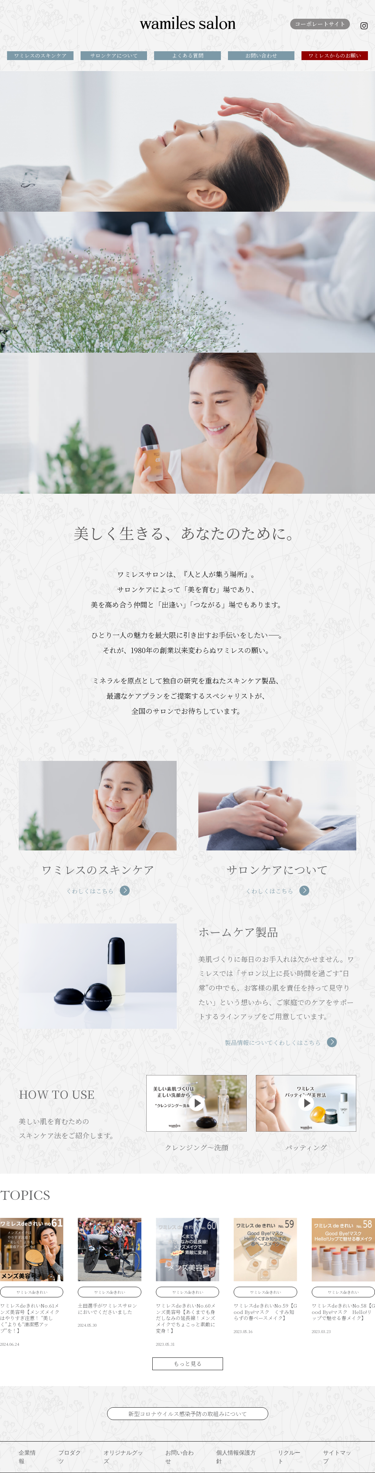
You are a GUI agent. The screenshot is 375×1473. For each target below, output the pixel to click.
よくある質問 (188, 55)
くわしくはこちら (90, 890)
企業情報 (27, 1457)
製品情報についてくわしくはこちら (273, 1042)
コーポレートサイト (320, 24)
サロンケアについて (114, 55)
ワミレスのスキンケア (40, 55)
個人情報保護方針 (236, 1457)
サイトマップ (337, 1457)
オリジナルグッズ (123, 1457)
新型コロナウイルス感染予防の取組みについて (187, 1414)
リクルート (289, 1457)
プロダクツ (69, 1457)
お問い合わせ (261, 55)
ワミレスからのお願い (334, 55)
